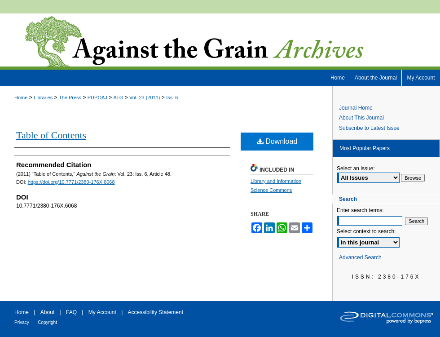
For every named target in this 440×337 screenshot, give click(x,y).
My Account (102, 312)
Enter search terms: (360, 210)
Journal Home (356, 108)
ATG (118, 97)
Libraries (43, 97)
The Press (70, 97)
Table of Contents (51, 135)
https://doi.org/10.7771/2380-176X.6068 (71, 182)
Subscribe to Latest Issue (369, 128)
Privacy (21, 322)
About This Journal (361, 118)
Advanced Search (360, 257)
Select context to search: (366, 231)
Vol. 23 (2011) (144, 97)
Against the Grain (220, 41)
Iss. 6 (172, 97)
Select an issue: (356, 168)
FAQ (71, 312)
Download (277, 141)
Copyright (47, 322)
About (47, 312)
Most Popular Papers (364, 148)
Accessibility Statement (155, 312)
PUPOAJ (97, 97)
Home (20, 97)
